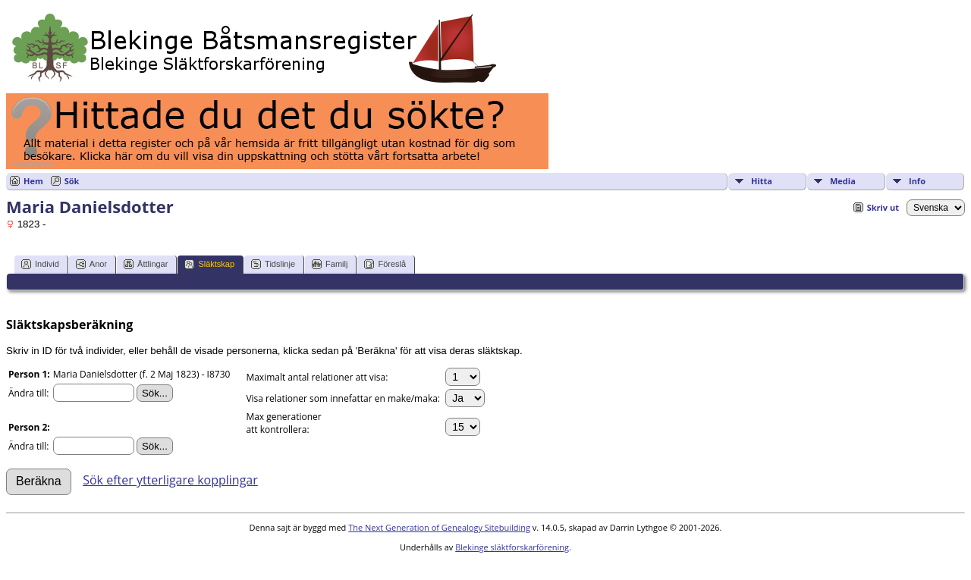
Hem (33, 181)
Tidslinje (273, 264)
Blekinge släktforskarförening (512, 547)
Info (917, 181)
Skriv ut (883, 207)
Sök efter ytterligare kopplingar (170, 480)
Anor (91, 264)
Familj (329, 264)
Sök (72, 181)
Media (843, 181)
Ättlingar (146, 264)
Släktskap (209, 264)
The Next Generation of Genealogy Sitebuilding (439, 527)
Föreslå (385, 264)
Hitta (761, 181)
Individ (40, 264)
